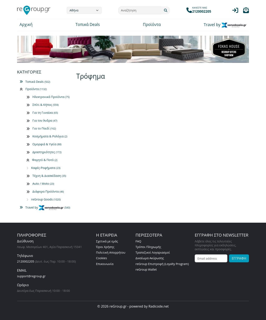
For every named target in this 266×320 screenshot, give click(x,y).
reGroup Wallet (146, 269)
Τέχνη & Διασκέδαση (49, 176)
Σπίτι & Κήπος (45, 105)
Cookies (101, 258)
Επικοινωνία (104, 264)
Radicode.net (158, 306)
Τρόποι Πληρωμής (148, 247)
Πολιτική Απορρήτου (110, 252)
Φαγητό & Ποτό (44, 160)
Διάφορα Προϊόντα (48, 191)
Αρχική (26, 24)
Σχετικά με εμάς (107, 241)
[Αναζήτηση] (139, 10)
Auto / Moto (43, 184)
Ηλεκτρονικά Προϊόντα (51, 97)
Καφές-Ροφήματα (45, 168)
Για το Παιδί (44, 128)
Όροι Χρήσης (105, 247)
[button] (246, 11)
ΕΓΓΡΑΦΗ (239, 258)
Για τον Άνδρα (44, 120)
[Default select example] (84, 10)
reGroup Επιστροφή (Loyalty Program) (162, 264)
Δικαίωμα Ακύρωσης (149, 258)
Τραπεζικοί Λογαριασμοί (152, 252)
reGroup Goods (46, 199)
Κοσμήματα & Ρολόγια (49, 136)
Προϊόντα (152, 24)
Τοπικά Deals (87, 24)
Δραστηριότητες (47, 152)
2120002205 (25, 261)
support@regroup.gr (31, 276)
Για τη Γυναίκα (45, 113)
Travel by (225, 25)
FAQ (138, 241)
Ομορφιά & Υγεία (47, 144)
